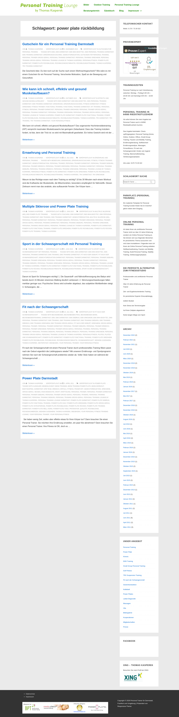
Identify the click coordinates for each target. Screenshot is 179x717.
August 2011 (127, 508)
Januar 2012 (127, 499)
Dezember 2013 (129, 490)
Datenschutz (30, 694)
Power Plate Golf (58, 403)
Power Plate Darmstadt (40, 378)
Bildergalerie (127, 613)
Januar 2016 (127, 452)
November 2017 (129, 391)
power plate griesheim (77, 172)
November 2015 (129, 461)
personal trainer (57, 163)
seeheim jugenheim (103, 340)
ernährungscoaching (52, 55)
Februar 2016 (128, 447)
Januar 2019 (127, 387)
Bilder (86, 5)
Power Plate (100, 383)
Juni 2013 (126, 494)
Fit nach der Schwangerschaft (45, 307)
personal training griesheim (88, 57)
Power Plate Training (31, 231)
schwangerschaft (86, 340)
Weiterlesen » (28, 140)
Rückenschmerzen (30, 411)
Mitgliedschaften (129, 622)
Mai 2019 (126, 377)
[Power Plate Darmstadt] (69, 383)
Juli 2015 (126, 475)
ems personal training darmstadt (99, 52)
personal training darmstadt (62, 57)
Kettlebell (126, 589)
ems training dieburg (90, 320)
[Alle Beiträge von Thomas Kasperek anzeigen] (34, 49)
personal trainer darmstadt (41, 109)
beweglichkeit (48, 386)
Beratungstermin (91, 11)
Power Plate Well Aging (42, 409)
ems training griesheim (40, 323)
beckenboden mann (89, 315)
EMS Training (128, 561)
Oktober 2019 (128, 373)
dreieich (55, 389)
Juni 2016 (126, 429)
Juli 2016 (126, 424)
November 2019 (129, 368)
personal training (82, 329)
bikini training (61, 386)
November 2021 (129, 344)
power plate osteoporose (33, 406)
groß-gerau (106, 323)
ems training (45, 217)
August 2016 (127, 419)
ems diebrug (74, 318)
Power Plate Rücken (103, 228)
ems (53, 52)
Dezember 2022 (129, 335)
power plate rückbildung (43, 63)
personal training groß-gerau (87, 112)
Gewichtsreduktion (129, 585)
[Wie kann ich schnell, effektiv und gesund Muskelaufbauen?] (70, 98)
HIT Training (96, 107)
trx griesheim (98, 175)
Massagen (127, 603)
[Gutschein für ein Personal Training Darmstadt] (71, 49)
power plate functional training (90, 115)
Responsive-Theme (124, 706)
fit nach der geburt (89, 255)
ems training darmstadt (32, 55)
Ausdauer (37, 386)
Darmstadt (46, 318)
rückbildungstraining (85, 63)
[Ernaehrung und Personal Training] (68, 158)
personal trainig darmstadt (86, 260)
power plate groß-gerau (98, 403)
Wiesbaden (53, 343)
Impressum (135, 10)
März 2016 (127, 443)
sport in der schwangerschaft (95, 269)
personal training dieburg (71, 223)
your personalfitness (60, 121)
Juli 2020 (126, 349)
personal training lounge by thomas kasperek (62, 60)
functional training (54, 107)
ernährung (58, 104)
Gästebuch (109, 11)
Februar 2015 (128, 485)
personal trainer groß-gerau (35, 57)
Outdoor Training (102, 5)
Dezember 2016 (129, 405)
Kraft (57, 392)
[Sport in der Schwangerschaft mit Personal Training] (68, 249)
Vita (124, 608)
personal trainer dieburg (102, 163)
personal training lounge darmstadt (54, 400)
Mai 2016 (126, 433)
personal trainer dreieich (33, 166)
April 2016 (127, 438)
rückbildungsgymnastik (65, 63)
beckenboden (57, 315)
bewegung (56, 160)
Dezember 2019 (129, 363)
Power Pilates (128, 594)
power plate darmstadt (65, 115)
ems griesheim (86, 318)
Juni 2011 (126, 518)
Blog (121, 11)
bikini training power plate (79, 386)
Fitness (94, 160)
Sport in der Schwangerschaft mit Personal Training (62, 244)
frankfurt (78, 389)
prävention (74, 409)
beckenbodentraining (31, 318)
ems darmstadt (62, 52)
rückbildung (50, 340)
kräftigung (66, 392)
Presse (125, 627)
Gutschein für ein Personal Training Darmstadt (58, 44)
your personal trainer (69, 343)
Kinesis (125, 556)
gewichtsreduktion (71, 55)
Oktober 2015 (128, 466)
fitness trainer (38, 107)
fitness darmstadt (91, 104)
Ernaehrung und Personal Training (48, 152)
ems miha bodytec (76, 52)
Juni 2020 (126, 354)
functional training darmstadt (77, 107)
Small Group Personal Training (134, 566)
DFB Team (47, 389)
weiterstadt (43, 343)
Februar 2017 (128, 401)
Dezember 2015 (129, 457)
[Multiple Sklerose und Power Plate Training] (69, 211)
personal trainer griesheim (67, 109)
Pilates (101, 334)
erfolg (63, 389)
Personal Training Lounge (127, 5)
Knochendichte (47, 392)
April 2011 (127, 522)
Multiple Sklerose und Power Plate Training (55, 206)
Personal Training (129, 547)
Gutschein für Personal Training (95, 55)
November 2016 (129, 410)
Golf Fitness (127, 571)
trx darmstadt (102, 118)
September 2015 (129, 471)
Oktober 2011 (128, 504)
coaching (66, 214)
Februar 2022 (128, 340)
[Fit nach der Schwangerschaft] (68, 312)
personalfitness (90, 60)
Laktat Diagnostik (129, 599)
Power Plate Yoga (61, 409)
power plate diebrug (100, 400)
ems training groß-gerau (62, 323)
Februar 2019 (128, 382)
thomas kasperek (103, 63)
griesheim (96, 323)
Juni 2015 (126, 480)
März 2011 (127, 527)
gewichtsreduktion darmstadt (52, 257)
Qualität (83, 409)
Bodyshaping (27, 389)
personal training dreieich (41, 169)
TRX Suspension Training (132, 575)
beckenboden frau (72, 315)
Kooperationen (128, 617)
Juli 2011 (126, 513)
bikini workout (98, 386)
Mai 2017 (126, 396)
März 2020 (127, 358)
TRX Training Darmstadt (32, 66)
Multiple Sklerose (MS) (99, 217)
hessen (37, 392)
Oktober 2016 (128, 415)
